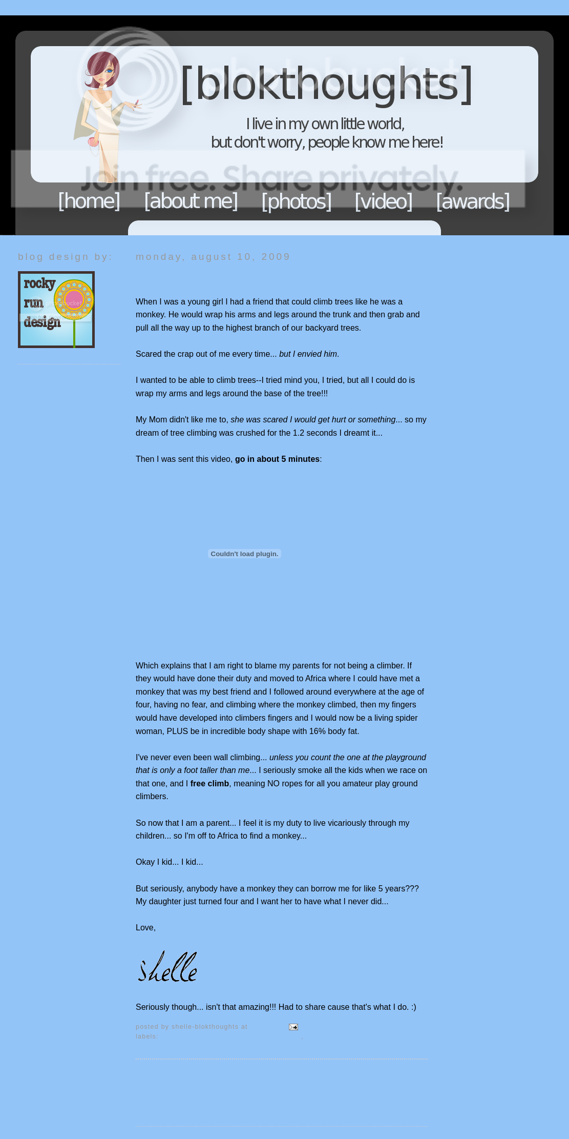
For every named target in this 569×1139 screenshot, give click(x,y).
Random (319, 1036)
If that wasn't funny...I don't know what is (231, 1036)
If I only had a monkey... (196, 276)
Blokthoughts (256, 125)
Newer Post (157, 1076)
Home (89, 201)
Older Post (408, 1076)
